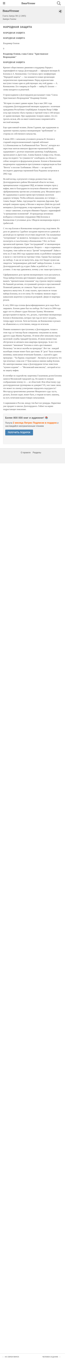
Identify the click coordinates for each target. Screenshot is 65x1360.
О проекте (26, 452)
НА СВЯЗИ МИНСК (12, 1357)
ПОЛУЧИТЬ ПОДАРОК (19, 432)
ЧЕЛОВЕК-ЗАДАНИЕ (50, 1357)
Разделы (37, 452)
